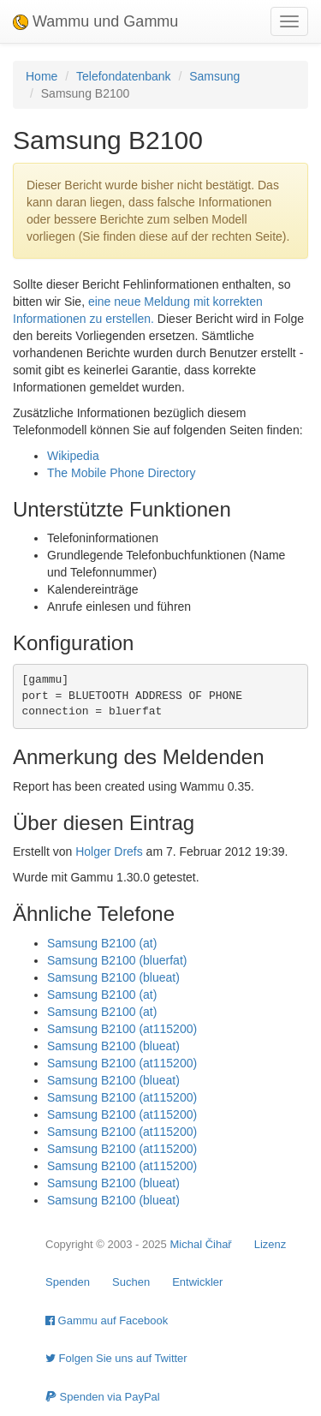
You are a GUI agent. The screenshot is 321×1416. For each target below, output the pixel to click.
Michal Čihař (200, 1244)
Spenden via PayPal (102, 1396)
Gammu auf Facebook (106, 1320)
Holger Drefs (109, 851)
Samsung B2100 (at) (102, 943)
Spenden (67, 1282)
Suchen (131, 1282)
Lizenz (270, 1244)
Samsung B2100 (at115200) (122, 1029)
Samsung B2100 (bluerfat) (117, 960)
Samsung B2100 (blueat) (113, 977)
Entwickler (197, 1282)
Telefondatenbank (123, 76)
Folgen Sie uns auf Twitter (116, 1358)
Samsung (214, 76)
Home (41, 76)
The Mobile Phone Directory (121, 473)
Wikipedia (73, 456)
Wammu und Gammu (95, 21)
